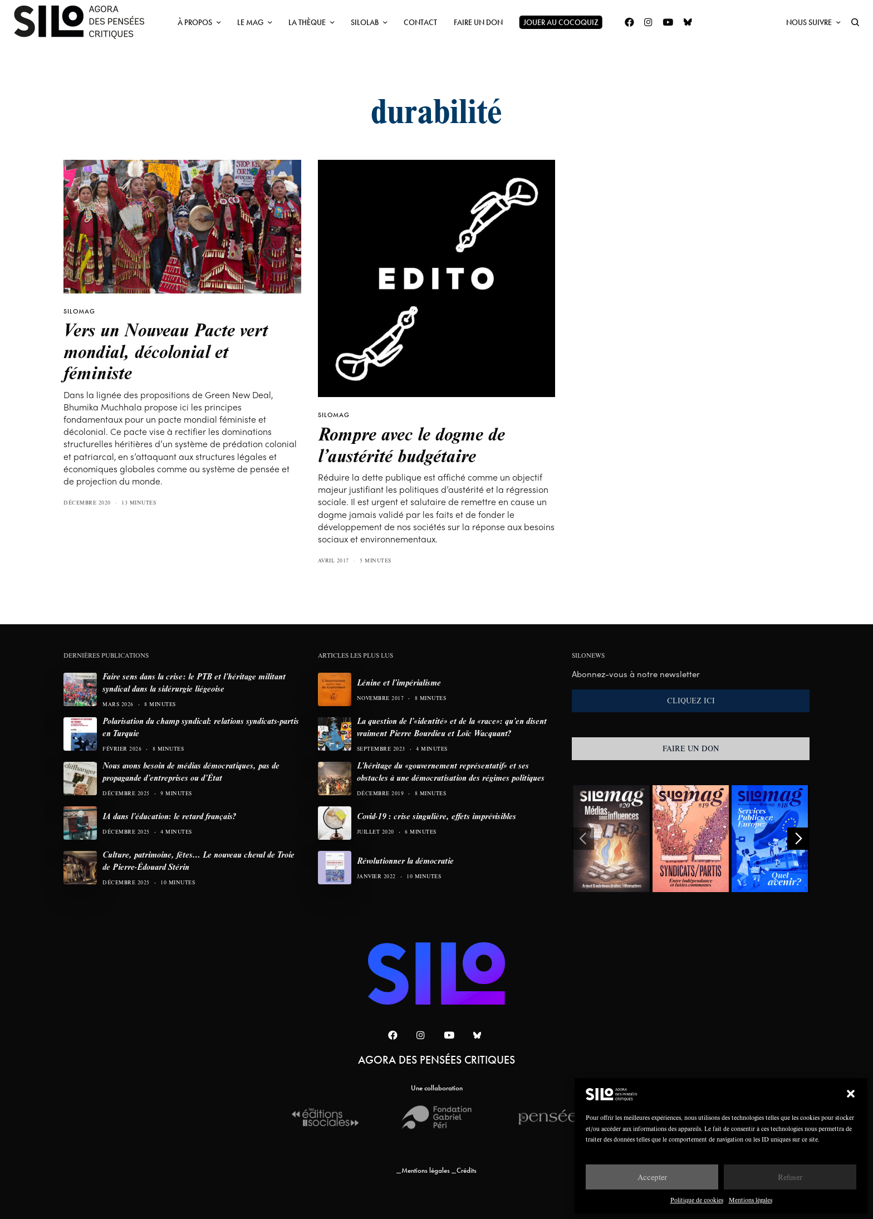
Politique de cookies (696, 1200)
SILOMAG (79, 311)
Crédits (467, 1170)
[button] (850, 1093)
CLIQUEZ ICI (691, 701)
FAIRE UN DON (691, 748)
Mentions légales (750, 1200)
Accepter (652, 1177)
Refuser (790, 1177)
